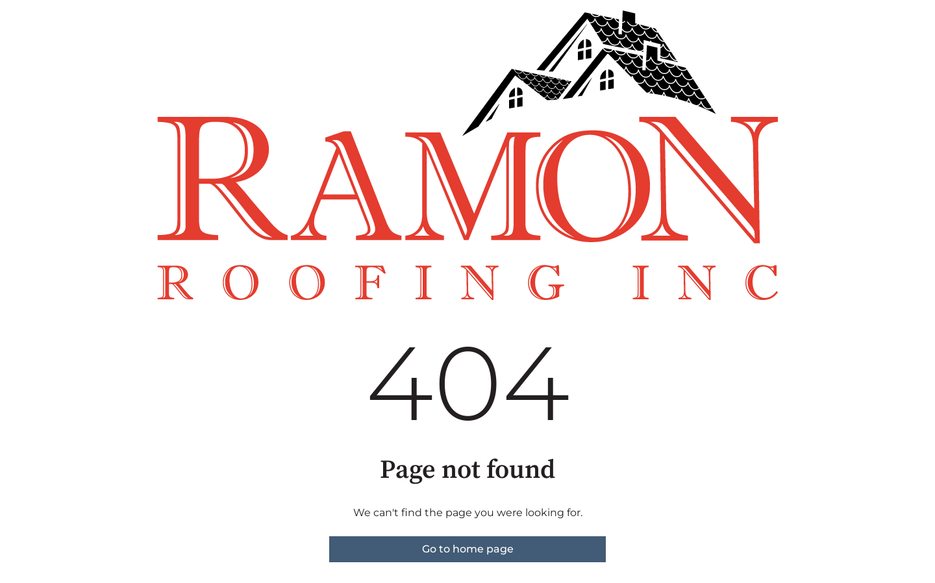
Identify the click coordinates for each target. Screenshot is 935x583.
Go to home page (468, 549)
